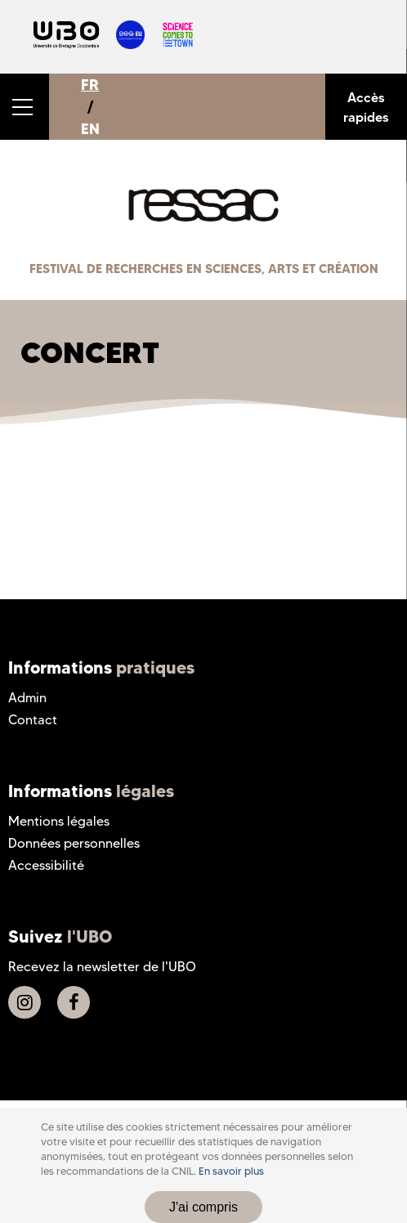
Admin (27, 698)
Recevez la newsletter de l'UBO (102, 966)
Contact (32, 720)
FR (90, 84)
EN (90, 128)
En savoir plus (231, 1171)
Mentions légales (59, 821)
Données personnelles (74, 843)
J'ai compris (203, 1207)
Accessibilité (46, 865)
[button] (24, 107)
